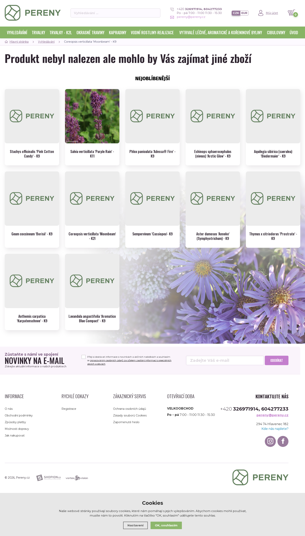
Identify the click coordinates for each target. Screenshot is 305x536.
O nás (9, 409)
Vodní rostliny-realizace (152, 32)
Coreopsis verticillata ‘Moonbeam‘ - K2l (92, 236)
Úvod (294, 32)
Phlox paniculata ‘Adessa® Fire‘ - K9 (152, 153)
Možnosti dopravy (17, 429)
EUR (244, 13)
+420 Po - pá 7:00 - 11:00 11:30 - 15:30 (196, 11)
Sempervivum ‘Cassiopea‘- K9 (152, 234)
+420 (254, 409)
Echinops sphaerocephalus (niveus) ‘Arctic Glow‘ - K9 (212, 153)
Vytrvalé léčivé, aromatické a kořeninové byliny (220, 32)
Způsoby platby (15, 422)
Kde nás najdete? (274, 429)
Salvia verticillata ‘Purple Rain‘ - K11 (92, 153)
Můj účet (272, 13)
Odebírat (276, 360)
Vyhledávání (17, 32)
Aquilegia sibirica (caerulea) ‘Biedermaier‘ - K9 (273, 153)
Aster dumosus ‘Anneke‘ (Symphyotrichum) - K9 (213, 236)
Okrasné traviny (90, 32)
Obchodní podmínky (19, 415)
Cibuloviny (276, 32)
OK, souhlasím (166, 525)
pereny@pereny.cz (187, 17)
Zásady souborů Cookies (130, 415)
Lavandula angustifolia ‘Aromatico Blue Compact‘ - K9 (92, 318)
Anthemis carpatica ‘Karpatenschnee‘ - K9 (32, 318)
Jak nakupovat (15, 435)
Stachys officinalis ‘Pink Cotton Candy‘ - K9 (32, 153)
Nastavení (135, 525)
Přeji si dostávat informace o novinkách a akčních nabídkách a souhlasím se (129, 360)
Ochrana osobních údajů (129, 409)
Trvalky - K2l (60, 32)
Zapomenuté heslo (126, 422)
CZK (236, 13)
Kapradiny (117, 32)
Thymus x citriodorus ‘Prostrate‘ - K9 (273, 236)
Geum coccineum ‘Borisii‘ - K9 (31, 234)
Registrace (68, 409)
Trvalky (38, 32)
